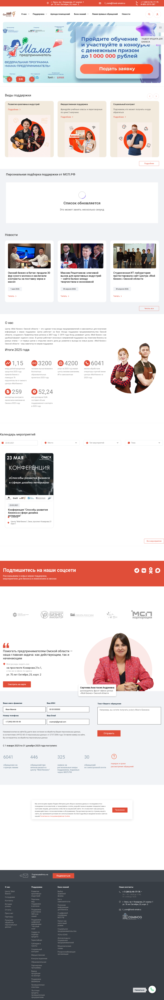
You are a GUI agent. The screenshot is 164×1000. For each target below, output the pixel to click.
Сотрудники (10, 897)
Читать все (149, 308)
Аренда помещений (60, 14)
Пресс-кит (9, 913)
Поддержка (40, 14)
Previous (9, 79)
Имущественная (38, 955)
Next (32, 79)
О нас (25, 14)
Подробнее (14, 109)
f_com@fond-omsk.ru (115, 3)
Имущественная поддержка (74, 104)
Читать (12, 296)
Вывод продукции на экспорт (35, 973)
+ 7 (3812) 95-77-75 (150, 2)
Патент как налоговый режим (62, 923)
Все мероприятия (154, 541)
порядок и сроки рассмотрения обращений (122, 765)
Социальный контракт (124, 104)
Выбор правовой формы (62, 893)
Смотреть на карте (17, 684)
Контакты (9, 901)
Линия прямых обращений (105, 14)
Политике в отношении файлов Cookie (55, 816)
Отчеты (8, 910)
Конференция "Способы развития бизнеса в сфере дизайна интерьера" (28, 512)
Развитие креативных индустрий (23, 104)
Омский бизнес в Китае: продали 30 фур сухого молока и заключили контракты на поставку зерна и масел (29, 277)
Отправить (109, 733)
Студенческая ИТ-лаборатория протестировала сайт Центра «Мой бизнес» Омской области (134, 275)
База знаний (81, 14)
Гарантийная (36, 940)
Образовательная (38, 962)
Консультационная (39, 958)
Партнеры (9, 917)
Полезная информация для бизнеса (63, 907)
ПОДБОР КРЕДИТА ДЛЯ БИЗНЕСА (152, 40)
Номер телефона (11, 715)
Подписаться (63, 876)
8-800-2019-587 (148, 4)
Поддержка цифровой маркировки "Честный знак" (36, 924)
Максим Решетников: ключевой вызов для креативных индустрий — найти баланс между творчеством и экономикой (81, 277)
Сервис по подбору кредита (35, 934)
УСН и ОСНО (62, 935)
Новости (126, 14)
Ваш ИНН (51, 703)
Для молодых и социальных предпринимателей (66, 940)
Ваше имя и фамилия (12, 703)
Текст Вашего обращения (109, 704)
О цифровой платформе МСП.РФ (63, 915)
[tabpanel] (82, 52)
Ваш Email (51, 715)
